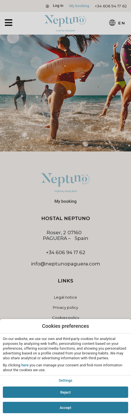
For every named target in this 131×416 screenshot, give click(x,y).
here (25, 365)
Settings (65, 380)
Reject (65, 392)
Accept (65, 408)
